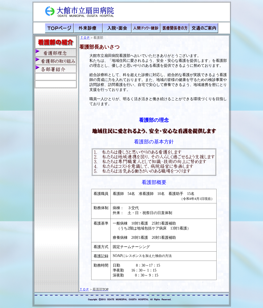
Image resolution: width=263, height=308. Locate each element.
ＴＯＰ (85, 37)
